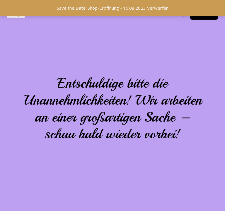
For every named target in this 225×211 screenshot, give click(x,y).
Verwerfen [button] (157, 8)
